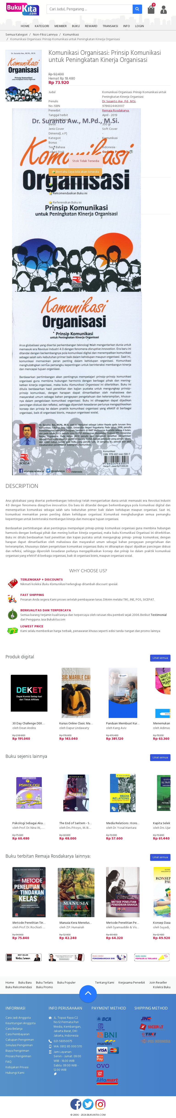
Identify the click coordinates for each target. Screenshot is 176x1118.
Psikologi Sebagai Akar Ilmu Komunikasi (39, 823)
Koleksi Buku (161, 987)
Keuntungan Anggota (21, 1023)
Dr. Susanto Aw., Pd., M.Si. (119, 101)
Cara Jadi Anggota (18, 1018)
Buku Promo (44, 987)
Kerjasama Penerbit (131, 982)
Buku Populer (66, 982)
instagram (100, 1104)
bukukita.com (96, 1115)
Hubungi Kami (15, 1073)
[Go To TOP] (88, 994)
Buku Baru (25, 982)
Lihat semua (160, 658)
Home (10, 982)
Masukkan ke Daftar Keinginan (71, 184)
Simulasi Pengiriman (19, 1045)
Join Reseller (158, 982)
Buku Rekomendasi (19, 987)
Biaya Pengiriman (17, 1051)
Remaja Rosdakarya (115, 110)
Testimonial (159, 615)
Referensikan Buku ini (65, 202)
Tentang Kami (104, 982)
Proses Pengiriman (18, 1056)
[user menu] (163, 9)
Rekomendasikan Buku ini (68, 193)
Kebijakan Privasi (17, 1067)
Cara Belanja (14, 1029)
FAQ (8, 1062)
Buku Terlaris (44, 982)
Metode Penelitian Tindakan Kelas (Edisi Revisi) (44, 923)
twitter (88, 1104)
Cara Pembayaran (18, 1034)
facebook (76, 1104)
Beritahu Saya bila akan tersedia (75, 172)
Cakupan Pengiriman (20, 1040)
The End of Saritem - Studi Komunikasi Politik (90, 823)
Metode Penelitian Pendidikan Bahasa (132, 923)
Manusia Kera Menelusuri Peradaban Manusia (89, 923)
